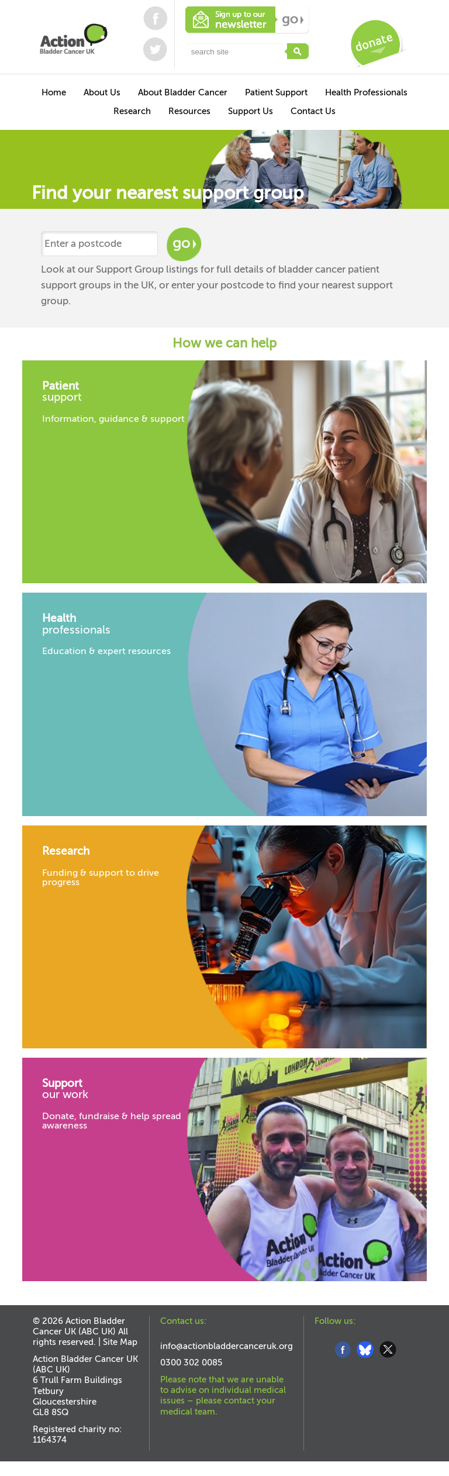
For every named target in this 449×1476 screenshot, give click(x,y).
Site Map (120, 1342)
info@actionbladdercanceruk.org (226, 1346)
